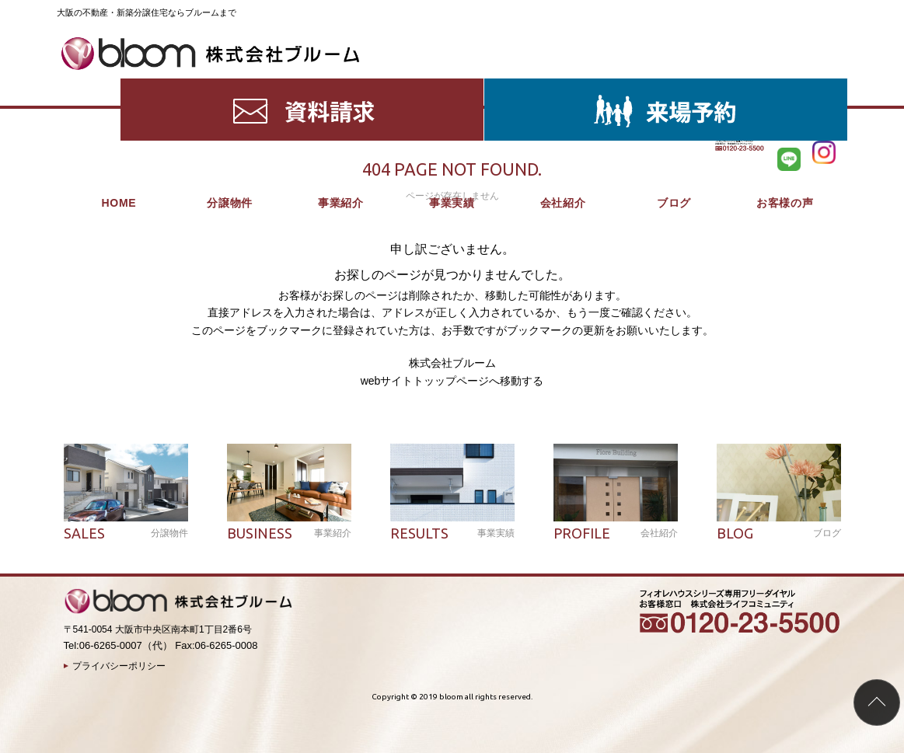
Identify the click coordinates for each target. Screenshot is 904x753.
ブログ (674, 85)
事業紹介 (341, 85)
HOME (118, 85)
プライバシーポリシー (119, 666)
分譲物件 (230, 85)
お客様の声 (785, 85)
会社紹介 (563, 85)
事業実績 (452, 85)
